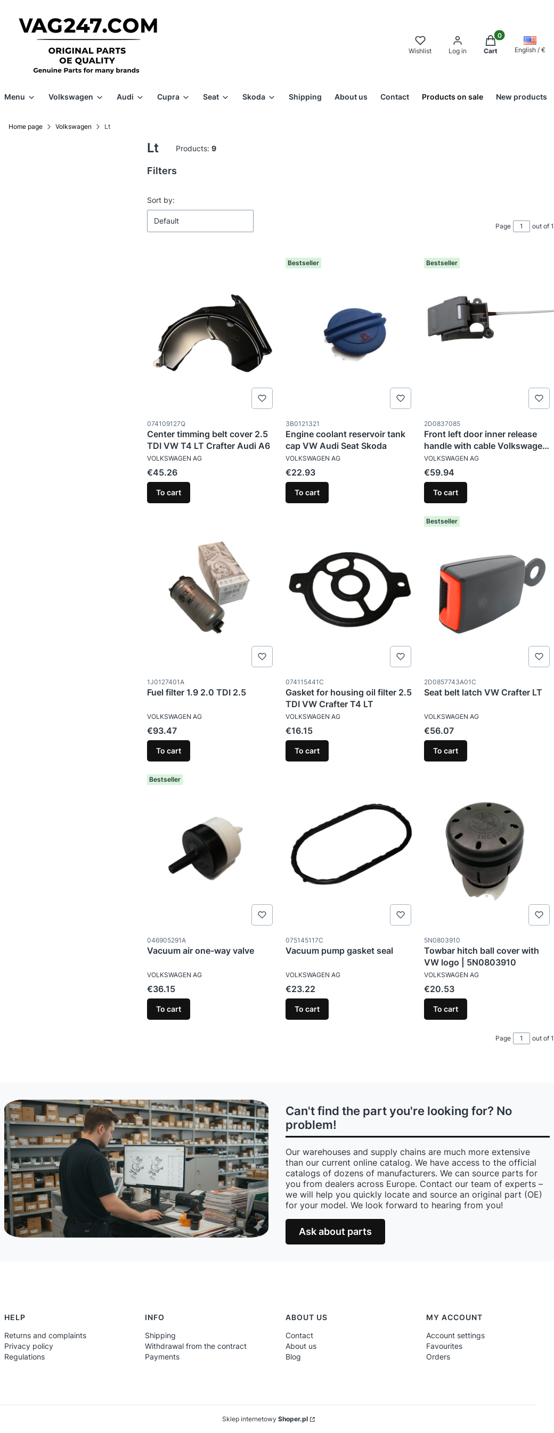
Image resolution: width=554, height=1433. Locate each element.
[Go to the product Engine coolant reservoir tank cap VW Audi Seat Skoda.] (351, 333)
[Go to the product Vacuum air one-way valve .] (212, 850)
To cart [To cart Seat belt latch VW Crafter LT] (445, 750)
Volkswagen (73, 126)
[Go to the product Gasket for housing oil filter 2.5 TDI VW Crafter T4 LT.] (351, 592)
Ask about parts (335, 1231)
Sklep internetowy (265, 1419)
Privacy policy (28, 1345)
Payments (162, 1356)
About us (301, 1345)
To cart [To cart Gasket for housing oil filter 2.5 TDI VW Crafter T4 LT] (307, 750)
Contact (299, 1335)
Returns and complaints (45, 1335)
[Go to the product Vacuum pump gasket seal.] (351, 850)
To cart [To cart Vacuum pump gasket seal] (307, 1008)
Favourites (444, 1345)
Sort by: (161, 199)
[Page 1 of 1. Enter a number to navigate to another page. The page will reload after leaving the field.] (521, 226)
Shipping (160, 1335)
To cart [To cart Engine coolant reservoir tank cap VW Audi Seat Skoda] (307, 492)
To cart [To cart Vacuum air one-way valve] (168, 1008)
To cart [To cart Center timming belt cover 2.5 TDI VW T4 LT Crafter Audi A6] (168, 492)
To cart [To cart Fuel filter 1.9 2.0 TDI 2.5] (168, 750)
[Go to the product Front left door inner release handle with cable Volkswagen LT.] (489, 333)
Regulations (24, 1356)
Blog (293, 1356)
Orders (438, 1356)
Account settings (455, 1335)
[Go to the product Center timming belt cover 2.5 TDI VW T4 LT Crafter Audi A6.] (212, 333)
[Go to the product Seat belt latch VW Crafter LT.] (489, 592)
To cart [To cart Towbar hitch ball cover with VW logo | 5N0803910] (445, 1008)
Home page (26, 126)
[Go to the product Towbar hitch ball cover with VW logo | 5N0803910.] (489, 850)
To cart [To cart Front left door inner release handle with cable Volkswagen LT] (445, 492)
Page (503, 226)
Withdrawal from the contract (196, 1345)
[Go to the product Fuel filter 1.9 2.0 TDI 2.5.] (212, 592)
